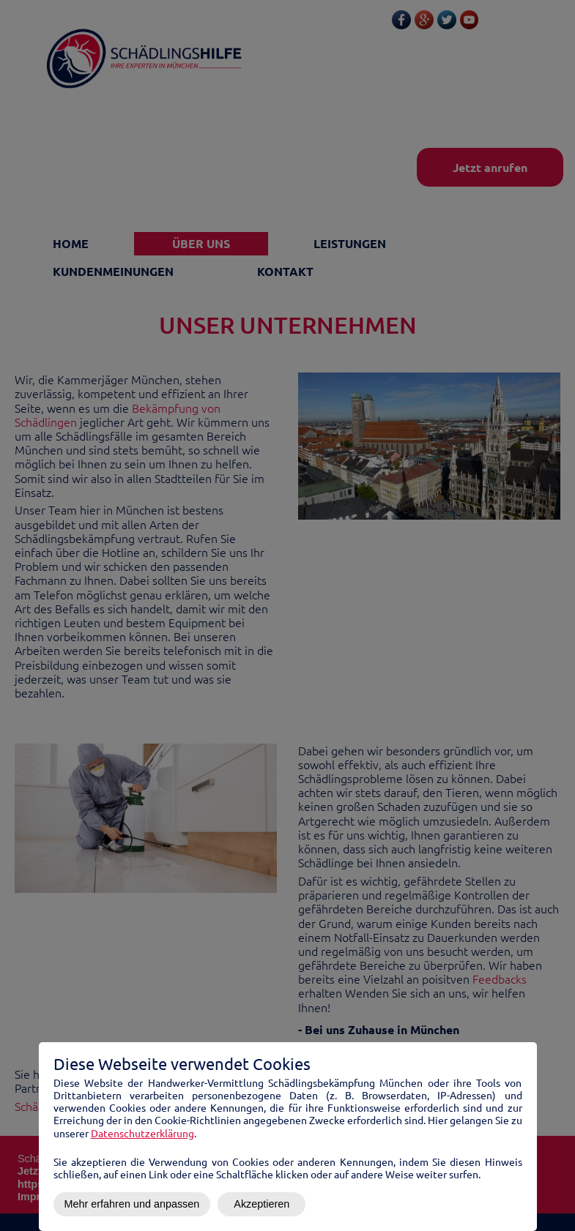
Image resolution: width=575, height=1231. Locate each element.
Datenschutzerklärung (142, 1133)
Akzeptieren (261, 1204)
